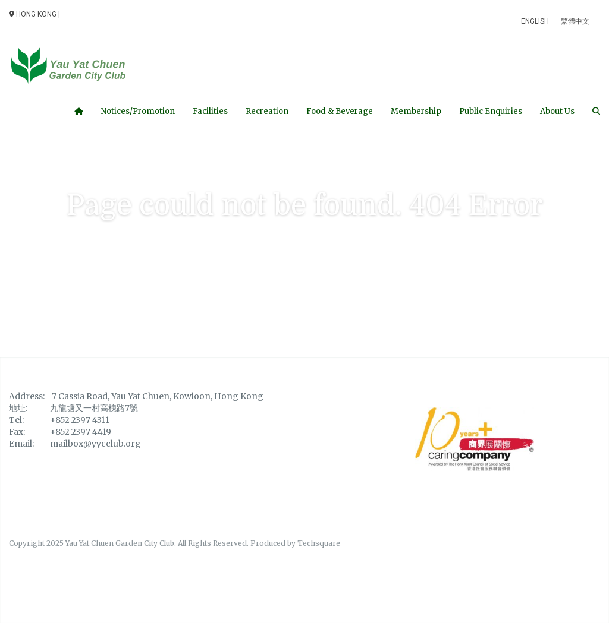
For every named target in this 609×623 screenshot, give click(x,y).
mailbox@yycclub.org (95, 443)
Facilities (210, 111)
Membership (416, 111)
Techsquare (318, 543)
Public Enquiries (490, 111)
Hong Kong (32, 14)
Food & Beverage (339, 111)
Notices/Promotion (138, 111)
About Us (557, 111)
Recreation (267, 111)
